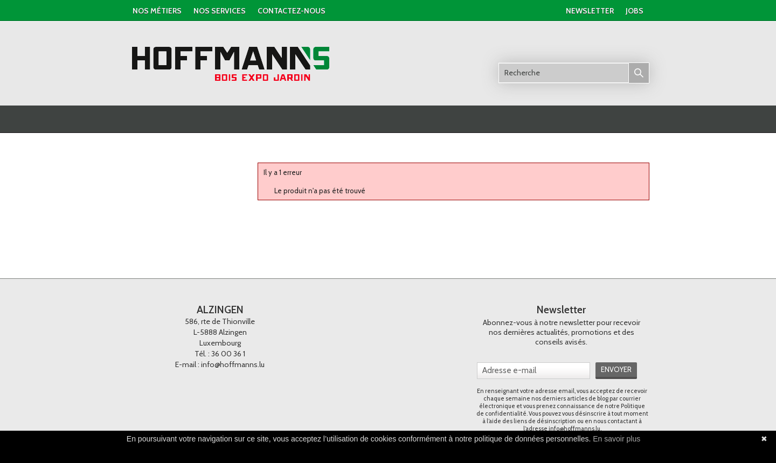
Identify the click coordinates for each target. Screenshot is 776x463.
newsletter (590, 11)
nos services (219, 11)
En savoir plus (616, 438)
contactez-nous (291, 11)
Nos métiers (157, 11)
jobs (634, 11)
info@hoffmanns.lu (233, 364)
